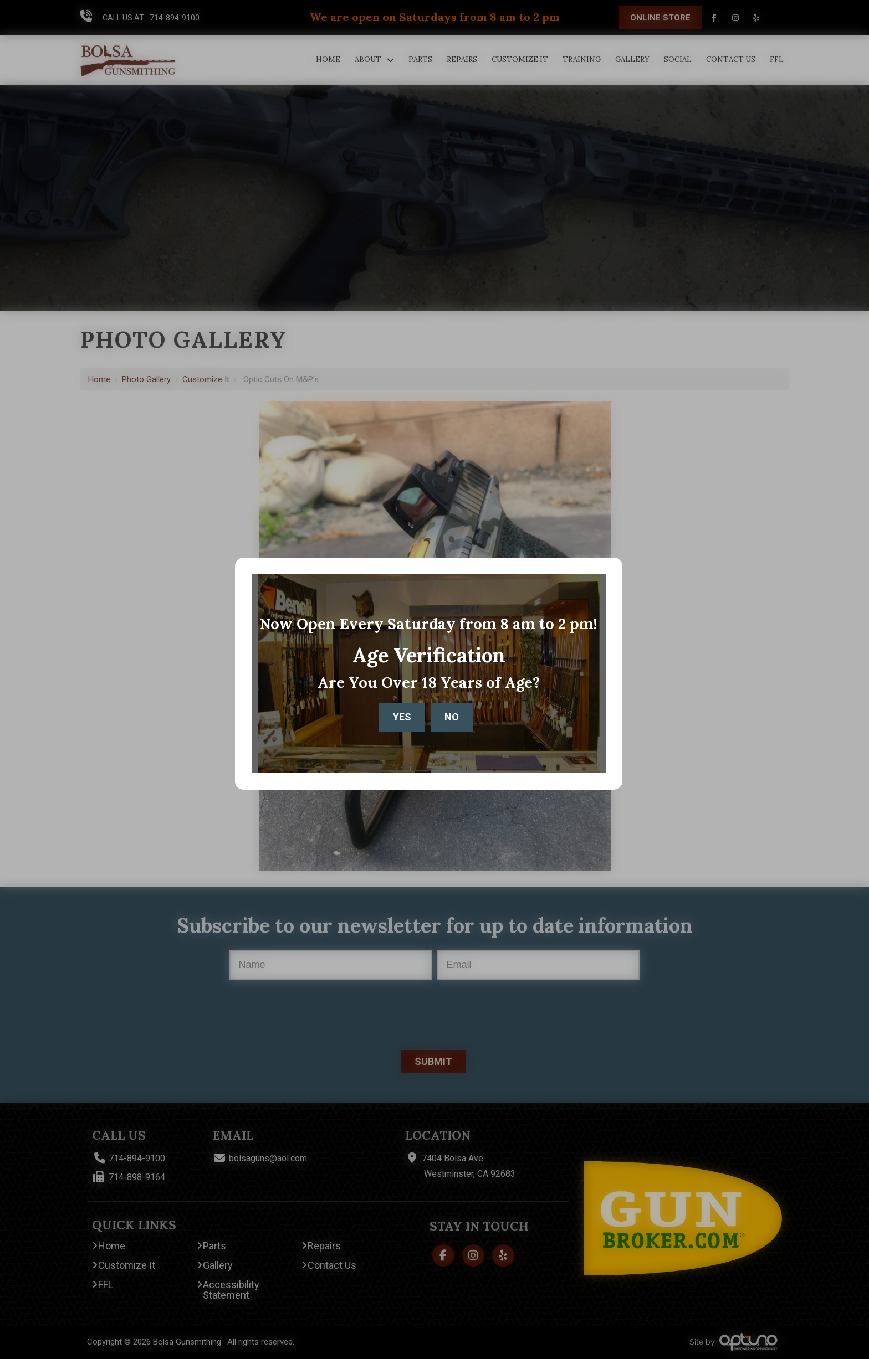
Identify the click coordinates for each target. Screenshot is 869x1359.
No (451, 717)
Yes (402, 717)
